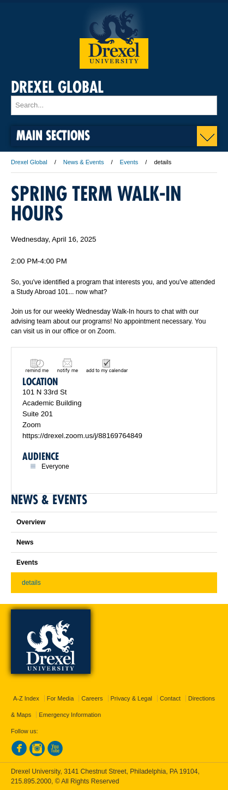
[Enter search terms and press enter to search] (114, 105)
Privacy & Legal (131, 698)
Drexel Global (57, 87)
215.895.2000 (31, 781)
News (24, 542)
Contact (170, 698)
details (31, 582)
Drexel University (114, 36)
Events (129, 162)
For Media (60, 698)
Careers (92, 698)
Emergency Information (70, 714)
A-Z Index (26, 698)
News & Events (83, 162)
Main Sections (53, 135)
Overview (30, 522)
